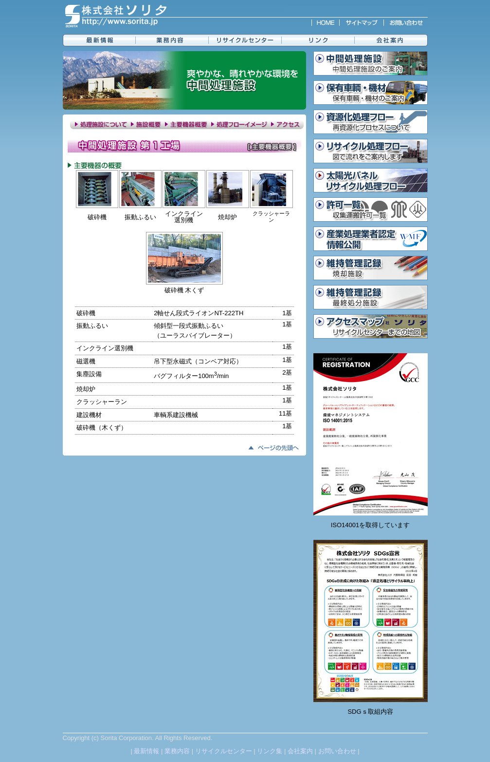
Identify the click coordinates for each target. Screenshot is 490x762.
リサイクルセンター (223, 751)
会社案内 (300, 751)
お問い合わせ (337, 751)
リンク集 (269, 751)
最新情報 (146, 751)
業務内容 (177, 751)
